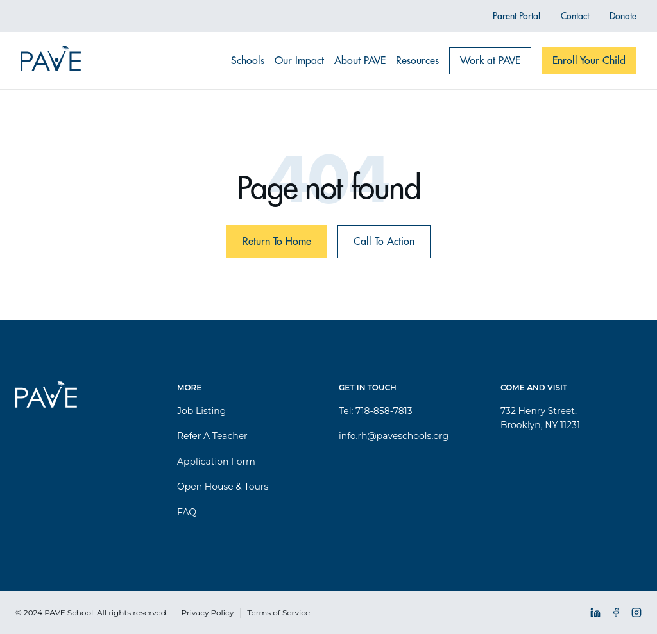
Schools (247, 61)
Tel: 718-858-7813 (376, 411)
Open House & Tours (222, 486)
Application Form (216, 461)
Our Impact (299, 61)
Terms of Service (278, 612)
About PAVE (360, 61)
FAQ (186, 512)
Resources (417, 61)
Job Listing (201, 411)
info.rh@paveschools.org (393, 436)
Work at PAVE (490, 61)
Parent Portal (516, 16)
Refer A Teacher (212, 436)
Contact (575, 16)
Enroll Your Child (589, 61)
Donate (623, 16)
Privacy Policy (208, 612)
